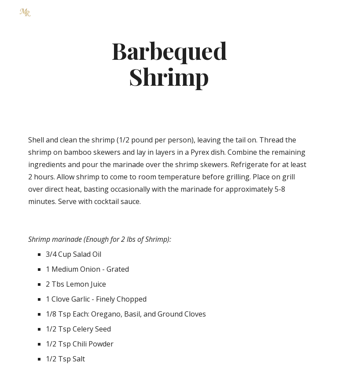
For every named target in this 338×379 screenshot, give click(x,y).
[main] (169, 63)
